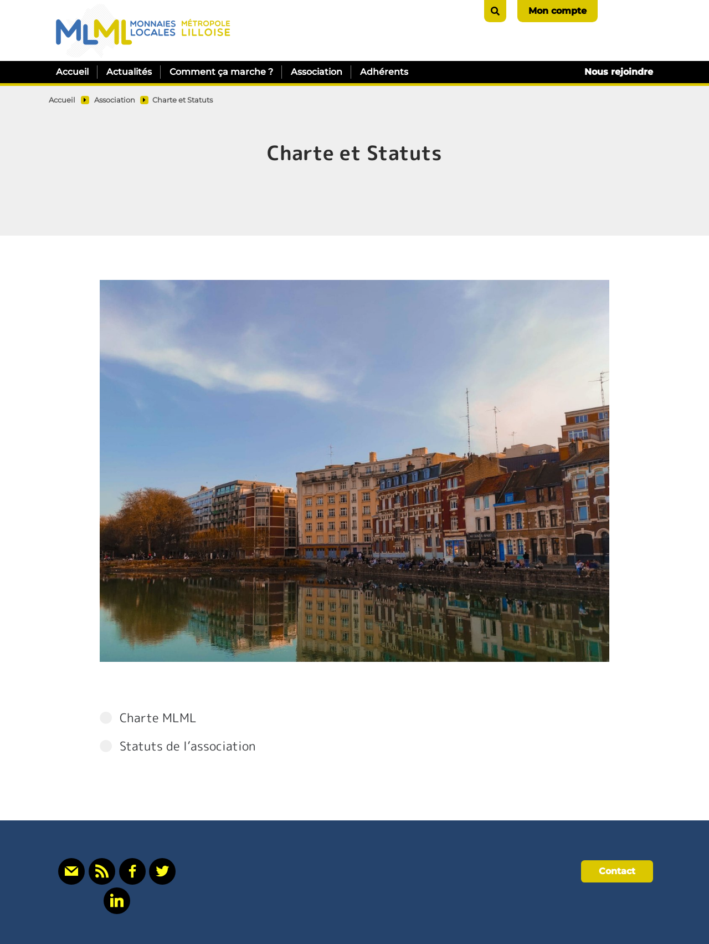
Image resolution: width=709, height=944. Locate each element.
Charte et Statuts (182, 100)
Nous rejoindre (618, 72)
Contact (617, 871)
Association (316, 72)
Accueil (72, 72)
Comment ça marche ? (221, 72)
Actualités (129, 72)
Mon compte (557, 11)
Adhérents (384, 72)
